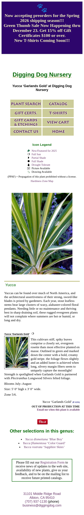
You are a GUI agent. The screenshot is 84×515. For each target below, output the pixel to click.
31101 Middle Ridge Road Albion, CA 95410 (42, 496)
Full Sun (36, 154)
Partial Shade (39, 157)
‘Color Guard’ (44, 443)
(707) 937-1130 (36, 501)
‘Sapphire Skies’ (44, 447)
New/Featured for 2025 (44, 150)
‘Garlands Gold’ (17, 334)
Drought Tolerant (41, 164)
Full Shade (37, 161)
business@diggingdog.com (42, 505)
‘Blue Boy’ (44, 439)
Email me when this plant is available (58, 409)
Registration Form (52, 462)
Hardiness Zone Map (42, 181)
